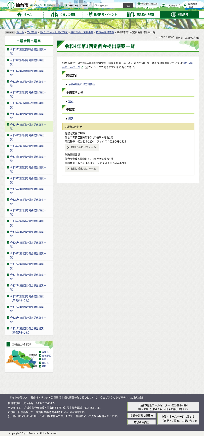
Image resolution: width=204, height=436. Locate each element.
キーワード (113, 14)
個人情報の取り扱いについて (80, 397)
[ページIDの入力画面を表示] (123, 14)
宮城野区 (46, 355)
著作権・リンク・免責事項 (45, 397)
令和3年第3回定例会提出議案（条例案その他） (27, 298)
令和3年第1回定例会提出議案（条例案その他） (27, 330)
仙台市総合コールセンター (154, 405)
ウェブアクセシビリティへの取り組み (122, 397)
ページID (127, 14)
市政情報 (32, 32)
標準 (159, 4)
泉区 (44, 366)
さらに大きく (166, 8)
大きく (153, 8)
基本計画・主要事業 (82, 32)
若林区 (45, 359)
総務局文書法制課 (75, 133)
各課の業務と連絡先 (141, 415)
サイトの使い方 (18, 397)
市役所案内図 (141, 422)
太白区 (45, 362)
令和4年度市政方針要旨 (81, 84)
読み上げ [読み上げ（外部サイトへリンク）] (131, 4)
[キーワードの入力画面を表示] (108, 14)
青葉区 (45, 352)
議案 (71, 101)
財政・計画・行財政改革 (54, 32)
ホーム (20, 32)
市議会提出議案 (105, 32)
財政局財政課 (72, 154)
